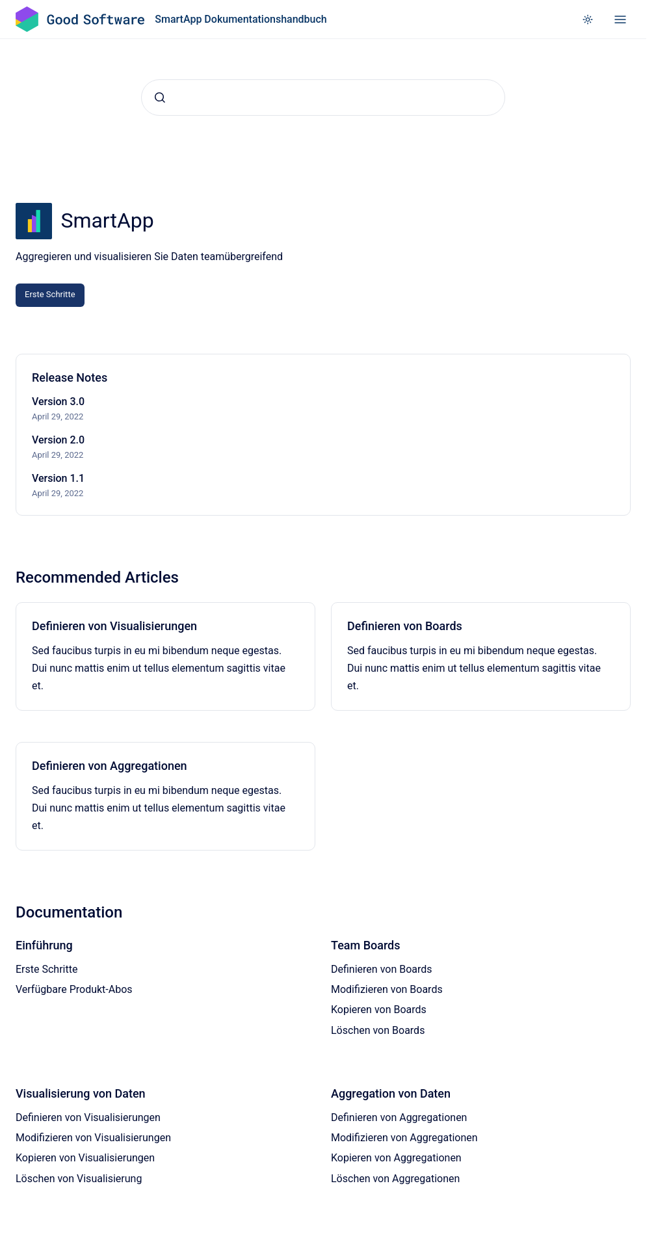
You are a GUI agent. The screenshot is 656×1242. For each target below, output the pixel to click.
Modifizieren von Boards (387, 989)
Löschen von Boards (378, 1030)
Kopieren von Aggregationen (396, 1158)
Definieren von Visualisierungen (114, 626)
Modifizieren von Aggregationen (404, 1137)
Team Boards (365, 945)
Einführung (44, 945)
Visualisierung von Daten (81, 1093)
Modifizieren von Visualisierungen (93, 1137)
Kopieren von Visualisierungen (85, 1158)
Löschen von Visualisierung (79, 1178)
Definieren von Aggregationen (109, 766)
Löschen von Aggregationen (395, 1178)
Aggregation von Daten (391, 1093)
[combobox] (323, 97)
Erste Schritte (50, 294)
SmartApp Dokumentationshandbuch (240, 19)
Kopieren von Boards (378, 1009)
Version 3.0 (58, 401)
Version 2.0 (58, 440)
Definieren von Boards (404, 626)
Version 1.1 (58, 478)
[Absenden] (160, 97)
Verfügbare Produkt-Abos (74, 989)
